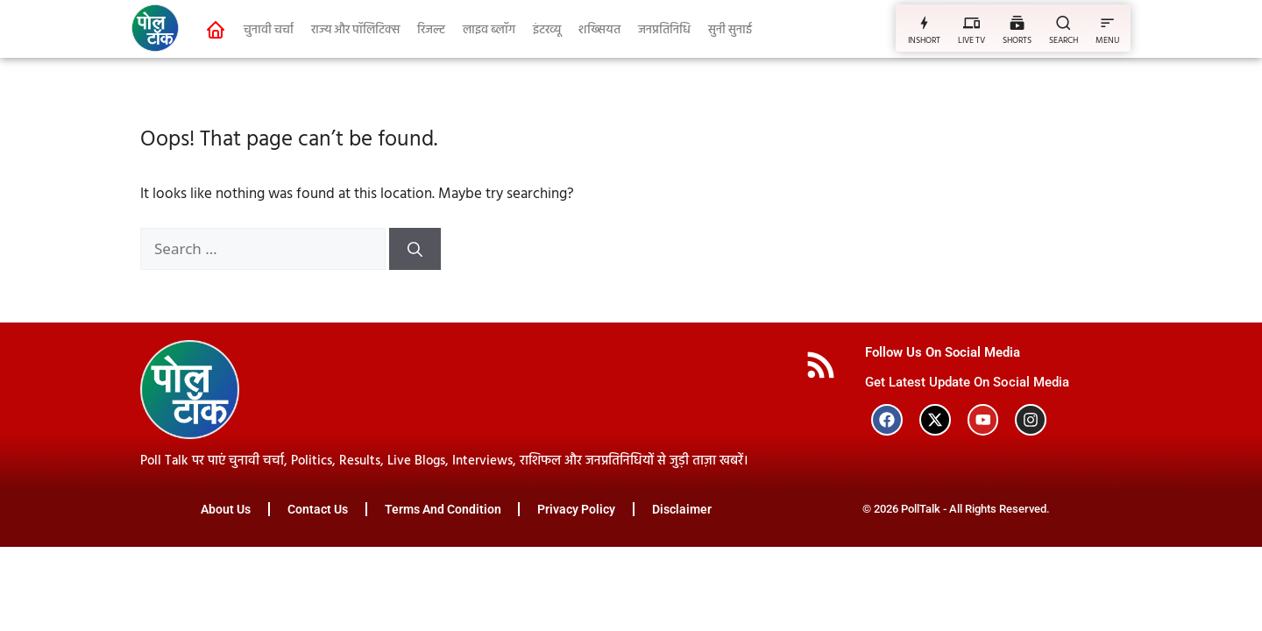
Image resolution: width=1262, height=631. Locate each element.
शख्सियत (599, 30)
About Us (226, 509)
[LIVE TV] (971, 22)
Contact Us (317, 509)
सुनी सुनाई (730, 30)
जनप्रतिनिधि (664, 30)
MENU (1107, 40)
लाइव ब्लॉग (489, 30)
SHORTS (1017, 40)
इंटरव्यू (547, 30)
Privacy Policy (577, 509)
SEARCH (1063, 40)
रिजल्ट (431, 30)
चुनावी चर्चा (269, 30)
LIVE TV (971, 40)
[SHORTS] (1017, 22)
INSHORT (924, 40)
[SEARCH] (1063, 22)
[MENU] (1107, 22)
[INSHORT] (924, 22)
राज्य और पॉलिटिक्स (355, 30)
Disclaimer (683, 509)
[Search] (415, 249)
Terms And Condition (443, 509)
